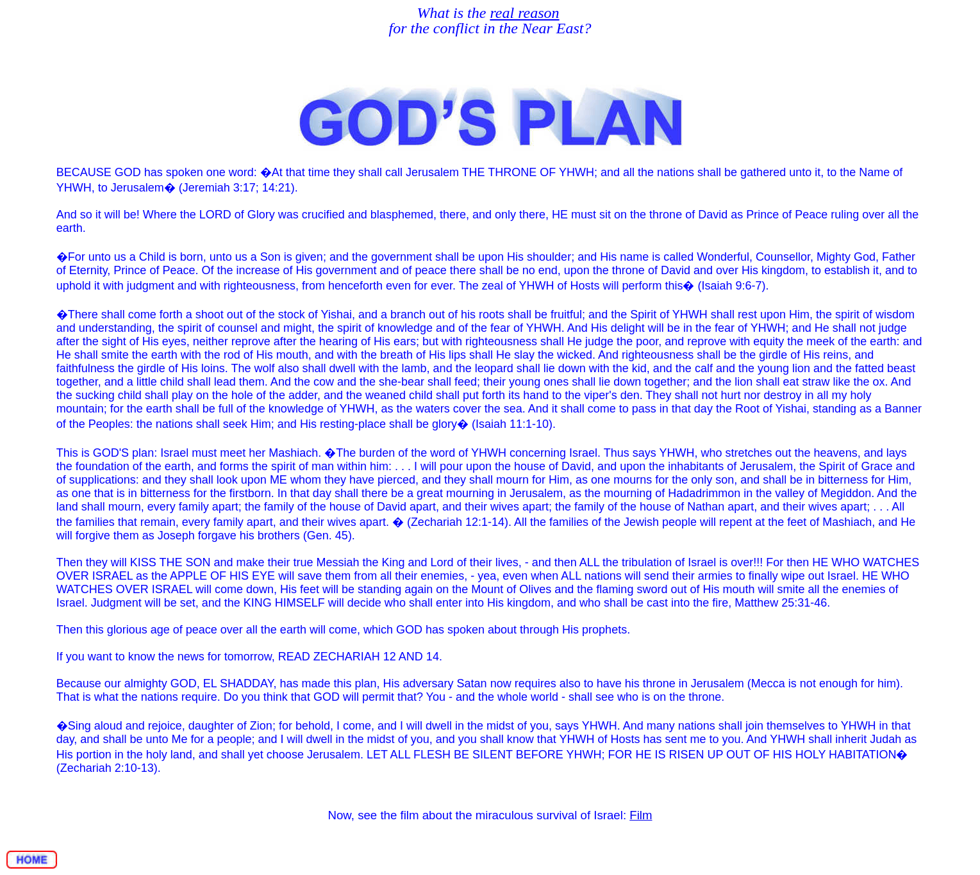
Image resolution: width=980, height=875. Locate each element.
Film (640, 815)
